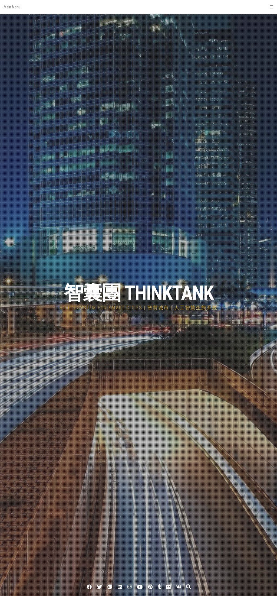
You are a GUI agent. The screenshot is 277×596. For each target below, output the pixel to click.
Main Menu (138, 7)
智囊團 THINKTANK (138, 293)
